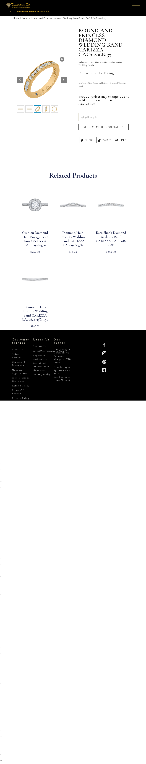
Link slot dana (0, 576)
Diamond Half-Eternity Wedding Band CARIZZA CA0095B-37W (73, 239)
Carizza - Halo (107, 62)
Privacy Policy (20, 398)
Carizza (95, 62)
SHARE (86, 140)
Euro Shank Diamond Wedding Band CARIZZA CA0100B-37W (111, 239)
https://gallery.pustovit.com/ (0, 754)
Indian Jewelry (41, 374)
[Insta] (104, 353)
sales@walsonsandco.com (49, 350)
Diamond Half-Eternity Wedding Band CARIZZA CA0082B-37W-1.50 (35, 313)
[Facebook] (104, 344)
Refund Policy (20, 385)
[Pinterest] (104, 361)
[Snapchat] (104, 369)
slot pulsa (0, 487)
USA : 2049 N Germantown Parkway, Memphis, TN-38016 (62, 356)
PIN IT (121, 140)
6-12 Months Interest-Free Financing (41, 366)
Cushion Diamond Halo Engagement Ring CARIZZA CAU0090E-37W (35, 239)
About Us (18, 349)
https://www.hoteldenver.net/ (1, 760)
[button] (64, 80)
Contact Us (40, 346)
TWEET (104, 140)
